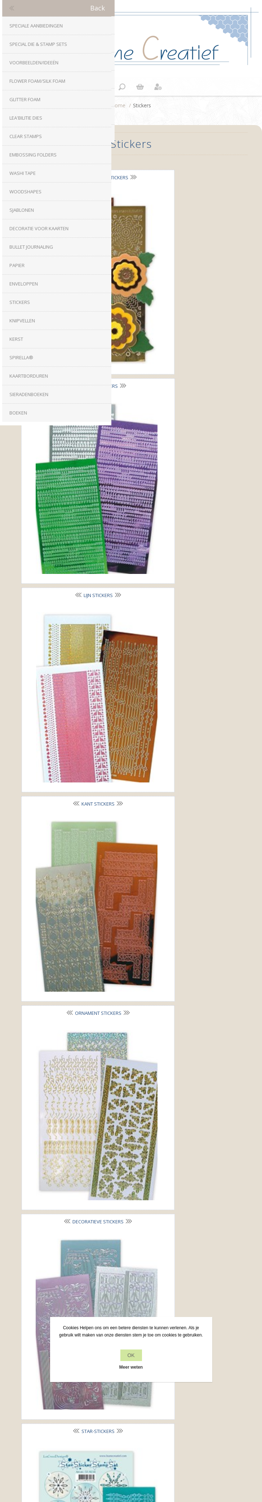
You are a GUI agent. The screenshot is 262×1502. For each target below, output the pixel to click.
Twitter (124, 1247)
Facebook (110, 1247)
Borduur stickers (181, 609)
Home (118, 105)
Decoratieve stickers (180, 465)
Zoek (131, 1427)
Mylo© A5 (73, 1042)
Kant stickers (180, 321)
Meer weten (131, 1367)
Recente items (131, 1413)
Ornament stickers (73, 465)
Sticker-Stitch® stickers (181, 897)
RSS (138, 1247)
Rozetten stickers (73, 897)
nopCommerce (143, 1449)
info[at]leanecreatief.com (131, 1276)
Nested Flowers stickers (73, 177)
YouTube (152, 1247)
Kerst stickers (73, 754)
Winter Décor (180, 753)
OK (130, 1355)
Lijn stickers (73, 321)
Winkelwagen (140, 87)
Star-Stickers (73, 609)
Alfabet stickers (180, 177)
